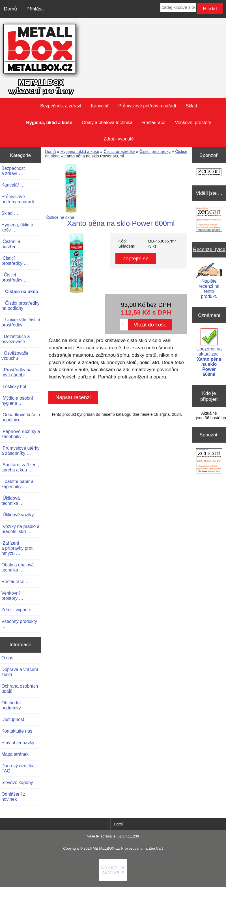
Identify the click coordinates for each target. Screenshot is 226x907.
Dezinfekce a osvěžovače (15, 339)
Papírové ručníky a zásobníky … (20, 434)
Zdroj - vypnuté (119, 139)
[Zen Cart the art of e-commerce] (209, 173)
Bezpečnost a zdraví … (13, 171)
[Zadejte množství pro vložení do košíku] (124, 324)
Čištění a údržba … (11, 244)
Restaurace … (15, 581)
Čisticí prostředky (119, 151)
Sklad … (9, 213)
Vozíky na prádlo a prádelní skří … (20, 529)
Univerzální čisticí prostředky (20, 322)
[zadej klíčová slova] (178, 7)
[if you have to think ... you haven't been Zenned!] (113, 880)
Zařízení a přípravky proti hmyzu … (17, 548)
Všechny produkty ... (19, 624)
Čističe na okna (71, 215)
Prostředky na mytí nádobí (16, 372)
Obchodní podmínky (11, 705)
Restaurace (153, 122)
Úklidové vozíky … (20, 514)
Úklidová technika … (12, 501)
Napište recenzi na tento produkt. (209, 281)
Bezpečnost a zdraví (60, 105)
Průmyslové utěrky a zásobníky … (20, 451)
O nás (7, 657)
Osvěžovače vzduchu (15, 356)
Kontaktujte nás (16, 731)
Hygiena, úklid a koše (80, 151)
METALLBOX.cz (106, 848)
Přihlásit (35, 9)
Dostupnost (12, 719)
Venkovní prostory (193, 122)
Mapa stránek (15, 754)
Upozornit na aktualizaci (209, 352)
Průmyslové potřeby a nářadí (147, 105)
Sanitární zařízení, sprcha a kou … (20, 467)
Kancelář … (13, 185)
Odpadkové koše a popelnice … (20, 417)
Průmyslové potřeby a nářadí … (20, 199)
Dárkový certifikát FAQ (18, 768)
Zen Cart (155, 848)
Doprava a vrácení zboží (19, 672)
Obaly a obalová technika (107, 122)
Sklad (191, 105)
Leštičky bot (13, 386)
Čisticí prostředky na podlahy (20, 306)
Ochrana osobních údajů (19, 689)
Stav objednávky (17, 742)
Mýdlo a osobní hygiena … (17, 401)
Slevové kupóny (17, 782)
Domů (10, 9)
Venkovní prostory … (12, 596)
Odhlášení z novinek (13, 797)
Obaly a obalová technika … (17, 567)
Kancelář (100, 105)
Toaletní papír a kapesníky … (17, 484)
